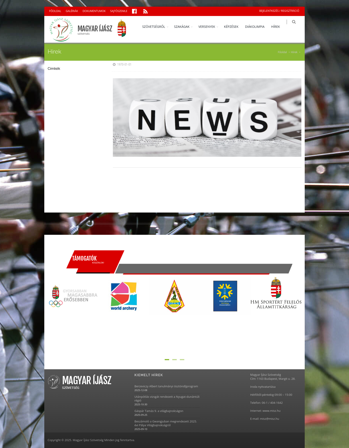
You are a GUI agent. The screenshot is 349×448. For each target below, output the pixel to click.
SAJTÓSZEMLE (118, 11)
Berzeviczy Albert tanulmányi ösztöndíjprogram (166, 386)
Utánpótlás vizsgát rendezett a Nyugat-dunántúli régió (166, 398)
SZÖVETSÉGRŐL (156, 26)
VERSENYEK (210, 26)
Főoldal (282, 52)
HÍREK (278, 26)
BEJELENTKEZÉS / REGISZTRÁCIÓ (279, 11)
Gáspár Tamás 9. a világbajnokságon (158, 411)
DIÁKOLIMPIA (258, 26)
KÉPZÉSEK (234, 26)
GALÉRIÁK (72, 11)
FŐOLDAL (55, 11)
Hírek (294, 52)
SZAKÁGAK (185, 26)
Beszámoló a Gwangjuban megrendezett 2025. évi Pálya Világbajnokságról (165, 423)
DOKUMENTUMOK (94, 11)
